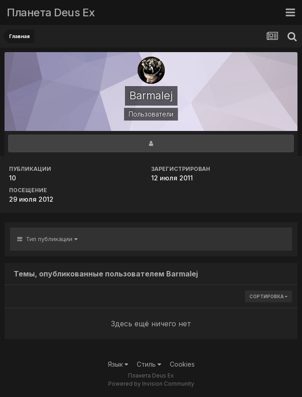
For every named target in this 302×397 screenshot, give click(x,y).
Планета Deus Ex (51, 12)
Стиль (149, 364)
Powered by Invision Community (151, 383)
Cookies (182, 364)
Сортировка (268, 296)
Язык (118, 364)
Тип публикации (47, 238)
